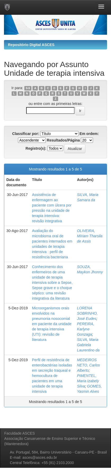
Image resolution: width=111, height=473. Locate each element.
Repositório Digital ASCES (31, 45)
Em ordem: (89, 134)
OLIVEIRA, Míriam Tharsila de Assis (89, 236)
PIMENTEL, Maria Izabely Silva (88, 381)
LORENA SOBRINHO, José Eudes (87, 313)
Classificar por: (25, 134)
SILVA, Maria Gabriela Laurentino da (88, 345)
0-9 (28, 88)
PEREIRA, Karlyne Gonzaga (85, 329)
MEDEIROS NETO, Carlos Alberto (88, 365)
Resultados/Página (63, 140)
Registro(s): (36, 148)
